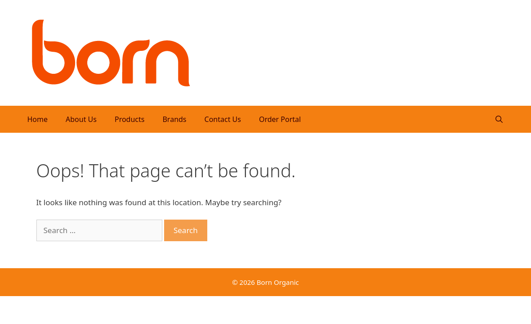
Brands (174, 119)
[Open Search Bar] (499, 119)
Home (37, 119)
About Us (81, 119)
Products (130, 119)
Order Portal (280, 119)
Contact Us (223, 119)
